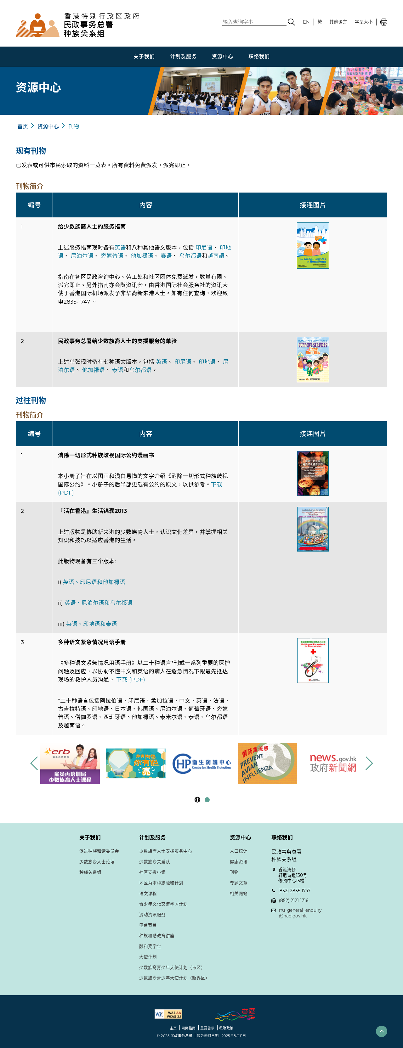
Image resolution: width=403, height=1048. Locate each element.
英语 (120, 247)
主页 (173, 1028)
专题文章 (238, 882)
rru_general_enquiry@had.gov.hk (300, 913)
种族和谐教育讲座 (156, 935)
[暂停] (197, 799)
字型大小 (363, 22)
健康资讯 (238, 861)
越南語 (215, 255)
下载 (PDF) (130, 679)
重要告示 (207, 1028)
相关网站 (238, 893)
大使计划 (148, 956)
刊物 (73, 126)
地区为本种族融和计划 (161, 882)
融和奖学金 (150, 946)
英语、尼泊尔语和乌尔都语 (99, 602)
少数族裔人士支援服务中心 (165, 851)
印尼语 (204, 247)
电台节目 (148, 925)
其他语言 (338, 22)
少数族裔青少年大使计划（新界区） (174, 977)
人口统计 (238, 851)
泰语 (166, 255)
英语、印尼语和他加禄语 (94, 582)
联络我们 (259, 56)
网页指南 (188, 1028)
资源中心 (222, 56)
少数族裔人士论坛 (97, 861)
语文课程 (148, 893)
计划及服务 (183, 56)
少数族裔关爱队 (154, 861)
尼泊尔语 (82, 255)
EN (306, 22)
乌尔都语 (190, 255)
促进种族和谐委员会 (99, 851)
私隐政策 (226, 1028)
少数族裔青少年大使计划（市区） (172, 967)
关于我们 (144, 56)
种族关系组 (90, 872)
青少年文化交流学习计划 (163, 903)
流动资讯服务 (152, 914)
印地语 (207, 361)
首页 (22, 126)
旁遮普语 (112, 255)
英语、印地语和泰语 (91, 623)
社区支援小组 (152, 872)
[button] (369, 763)
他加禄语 (142, 255)
